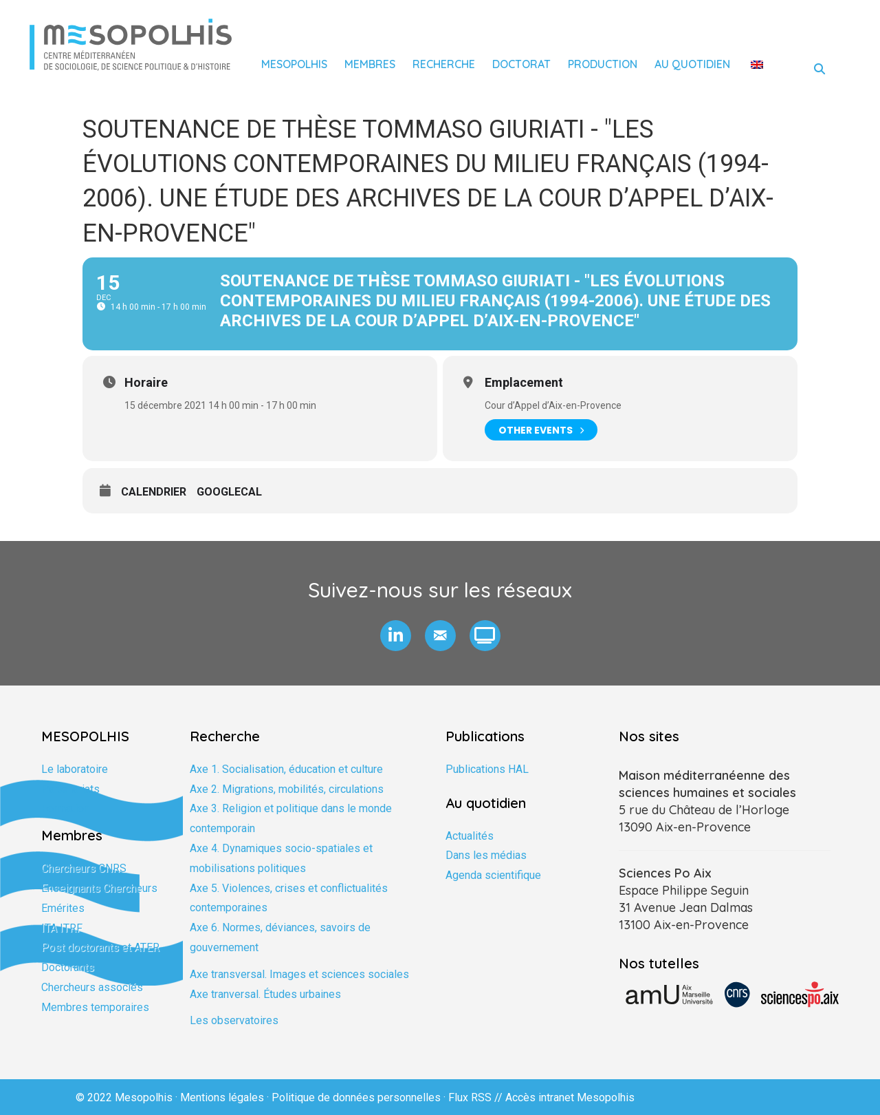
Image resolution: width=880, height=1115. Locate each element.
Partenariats (70, 789)
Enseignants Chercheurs (99, 888)
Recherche (443, 64)
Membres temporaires (95, 1007)
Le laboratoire (74, 769)
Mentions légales (222, 1097)
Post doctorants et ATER (100, 947)
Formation (65, 808)
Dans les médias (486, 855)
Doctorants (67, 967)
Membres (369, 64)
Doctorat (521, 64)
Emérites (63, 908)
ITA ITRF (61, 928)
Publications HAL (487, 769)
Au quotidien (692, 64)
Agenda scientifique (493, 875)
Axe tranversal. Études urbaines (265, 994)
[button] (395, 635)
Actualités (470, 835)
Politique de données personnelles (356, 1097)
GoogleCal (229, 491)
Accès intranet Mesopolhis (570, 1097)
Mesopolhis (294, 64)
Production (602, 64)
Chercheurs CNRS (83, 868)
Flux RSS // (476, 1097)
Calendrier (153, 491)
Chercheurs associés (92, 987)
